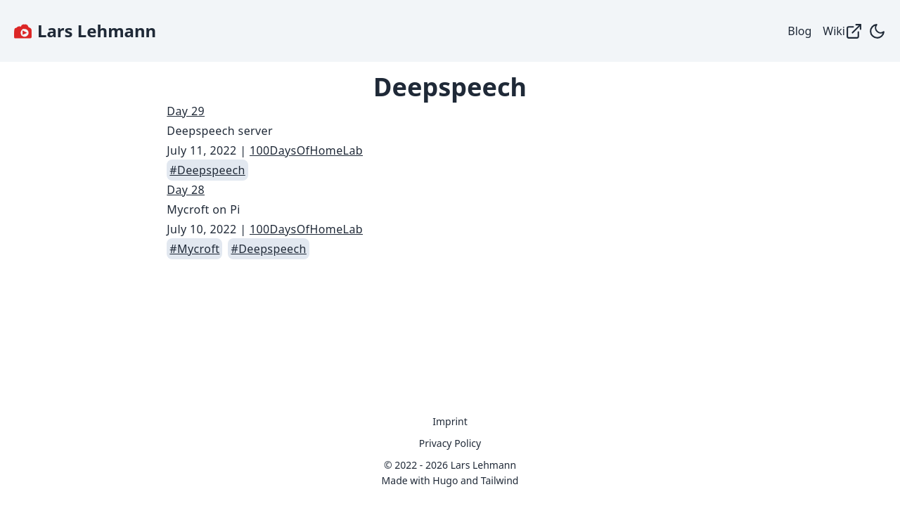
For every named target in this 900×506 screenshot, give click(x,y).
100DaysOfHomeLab (306, 150)
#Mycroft (194, 249)
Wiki (843, 31)
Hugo (445, 480)
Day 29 (186, 111)
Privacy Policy (450, 443)
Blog (799, 31)
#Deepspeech (207, 170)
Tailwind (500, 480)
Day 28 (186, 189)
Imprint (450, 421)
